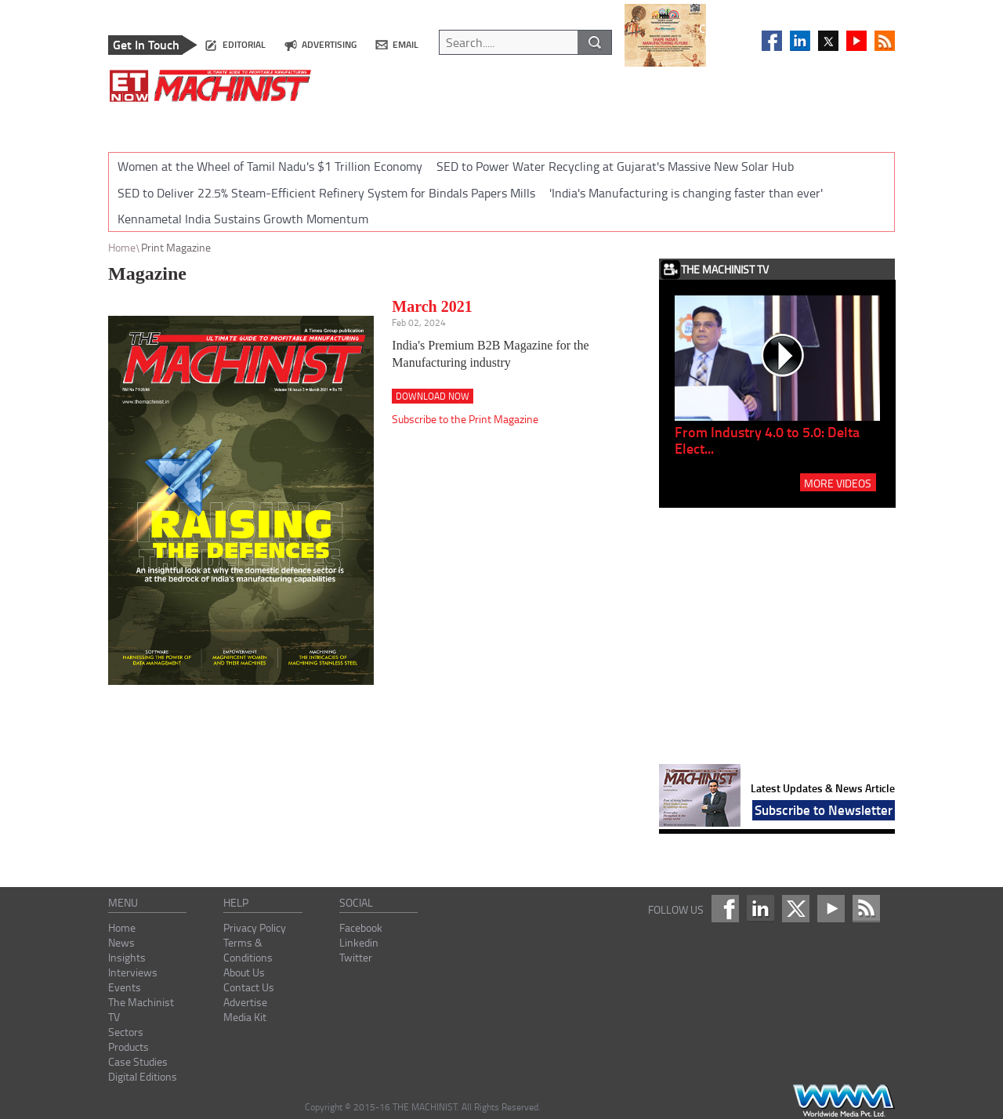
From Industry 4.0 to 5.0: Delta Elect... (767, 440)
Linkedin (358, 942)
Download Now (432, 396)
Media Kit (244, 1016)
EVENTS (394, 124)
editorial (244, 44)
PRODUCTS (640, 124)
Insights (127, 957)
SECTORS (570, 124)
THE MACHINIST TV (481, 124)
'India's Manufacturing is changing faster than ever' (686, 192)
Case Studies (138, 1061)
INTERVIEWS (322, 124)
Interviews (133, 972)
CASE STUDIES (723, 124)
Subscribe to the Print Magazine (465, 418)
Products (128, 1046)
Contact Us (248, 987)
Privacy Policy (254, 927)
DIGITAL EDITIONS (822, 124)
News (121, 942)
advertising (329, 44)
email (405, 44)
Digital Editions (142, 1076)
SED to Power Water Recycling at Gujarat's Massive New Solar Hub (615, 166)
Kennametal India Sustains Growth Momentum (243, 218)
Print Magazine (176, 247)
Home (122, 247)
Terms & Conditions (248, 950)
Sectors (125, 1031)
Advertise (245, 1001)
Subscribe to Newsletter (824, 809)
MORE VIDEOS (837, 483)
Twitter (355, 957)
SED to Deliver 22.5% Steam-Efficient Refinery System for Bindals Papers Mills (326, 192)
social (356, 902)
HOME (134, 124)
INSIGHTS (246, 124)
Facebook (360, 927)
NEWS (186, 124)
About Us (244, 972)
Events (124, 987)
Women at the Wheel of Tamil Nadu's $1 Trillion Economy (270, 166)
